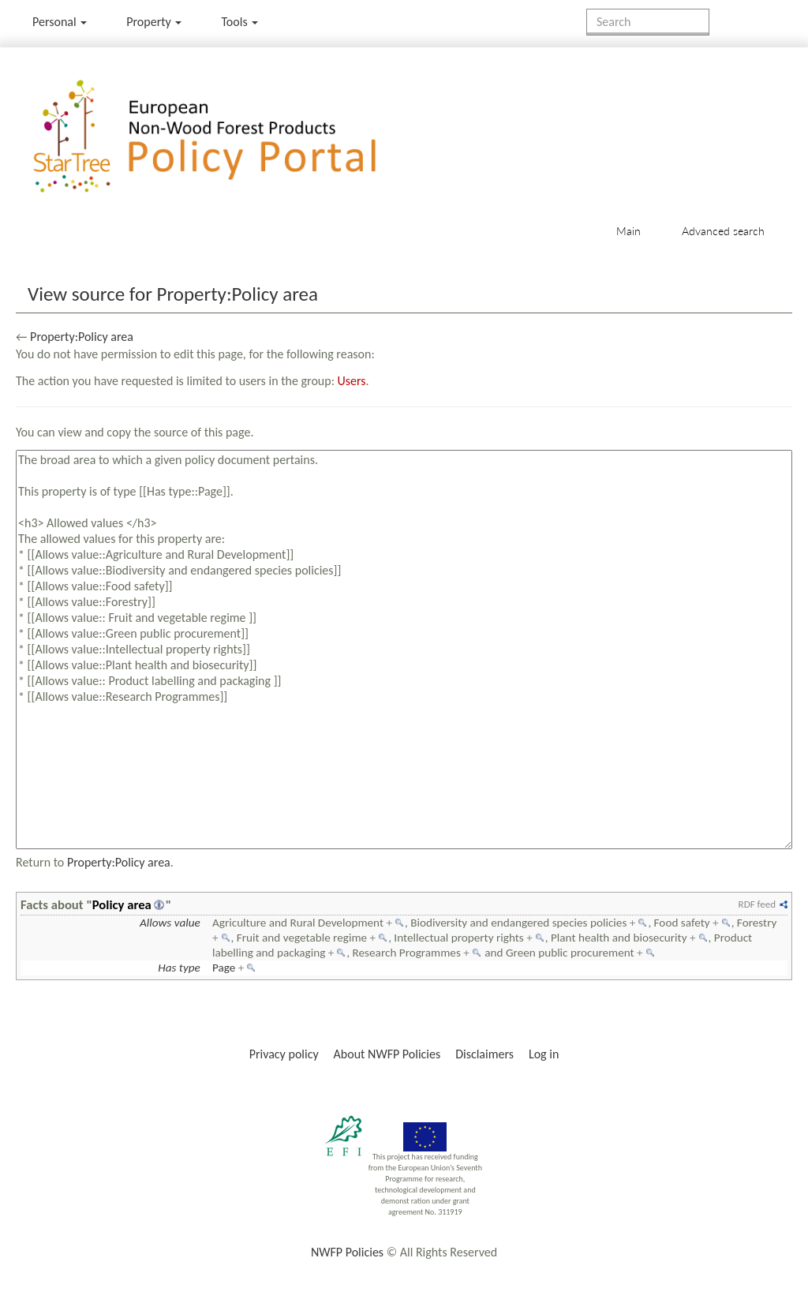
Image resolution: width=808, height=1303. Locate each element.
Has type (179, 967)
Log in (544, 1054)
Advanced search (723, 231)
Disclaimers (484, 1054)
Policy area (122, 904)
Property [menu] (153, 21)
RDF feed (757, 904)
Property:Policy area (81, 336)
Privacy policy (284, 1054)
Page (223, 967)
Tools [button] (239, 21)
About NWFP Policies (387, 1054)
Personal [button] (59, 21)
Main (628, 231)
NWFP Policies (347, 1252)
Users (352, 380)
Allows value (170, 922)
